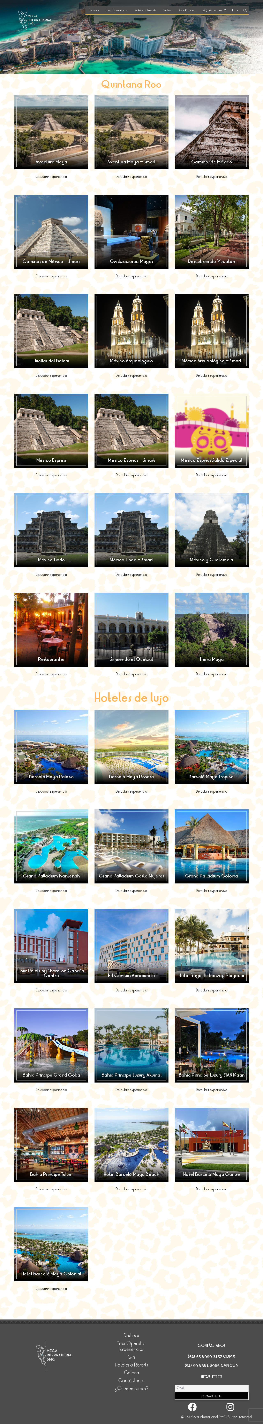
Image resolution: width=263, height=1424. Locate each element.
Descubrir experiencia (51, 177)
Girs (131, 1357)
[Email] (212, 1388)
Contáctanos (187, 10)
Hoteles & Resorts (145, 10)
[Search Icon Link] (245, 10)
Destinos (94, 10)
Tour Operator (117, 10)
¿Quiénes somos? (214, 10)
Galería (168, 10)
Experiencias (131, 1349)
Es (235, 10)
